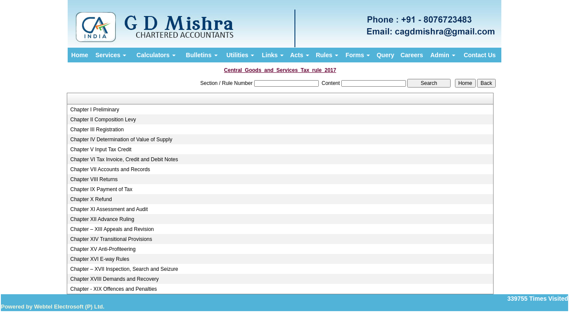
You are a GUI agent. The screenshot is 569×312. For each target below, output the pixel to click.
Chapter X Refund (91, 199)
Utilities (240, 55)
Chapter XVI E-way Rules (99, 259)
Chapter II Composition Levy (103, 120)
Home (79, 55)
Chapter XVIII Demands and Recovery (114, 279)
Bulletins (202, 55)
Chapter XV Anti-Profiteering (103, 249)
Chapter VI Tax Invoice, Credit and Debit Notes (124, 159)
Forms (358, 55)
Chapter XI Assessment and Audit (109, 209)
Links (273, 55)
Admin (442, 55)
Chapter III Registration (97, 130)
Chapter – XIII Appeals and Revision (112, 229)
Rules (327, 55)
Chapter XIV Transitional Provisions (111, 239)
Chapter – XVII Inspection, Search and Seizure (124, 269)
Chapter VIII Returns (94, 179)
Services (111, 55)
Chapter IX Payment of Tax (101, 189)
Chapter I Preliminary (94, 110)
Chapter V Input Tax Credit (100, 149)
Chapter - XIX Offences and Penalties (113, 289)
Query (385, 55)
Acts (299, 55)
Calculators (156, 55)
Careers (411, 55)
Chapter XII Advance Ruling (102, 219)
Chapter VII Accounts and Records (110, 169)
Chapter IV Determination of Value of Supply (121, 139)
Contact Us (480, 55)
